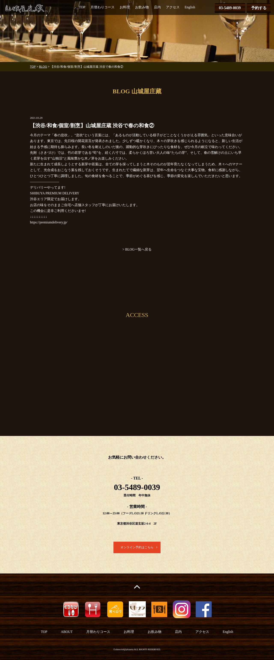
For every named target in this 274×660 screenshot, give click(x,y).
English (190, 7)
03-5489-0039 (230, 8)
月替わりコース (103, 7)
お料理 (125, 7)
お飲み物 (142, 7)
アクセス (173, 7)
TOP (82, 7)
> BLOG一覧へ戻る (137, 249)
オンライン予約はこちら (137, 547)
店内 (157, 7)
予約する (259, 8)
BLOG (43, 67)
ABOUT (67, 632)
